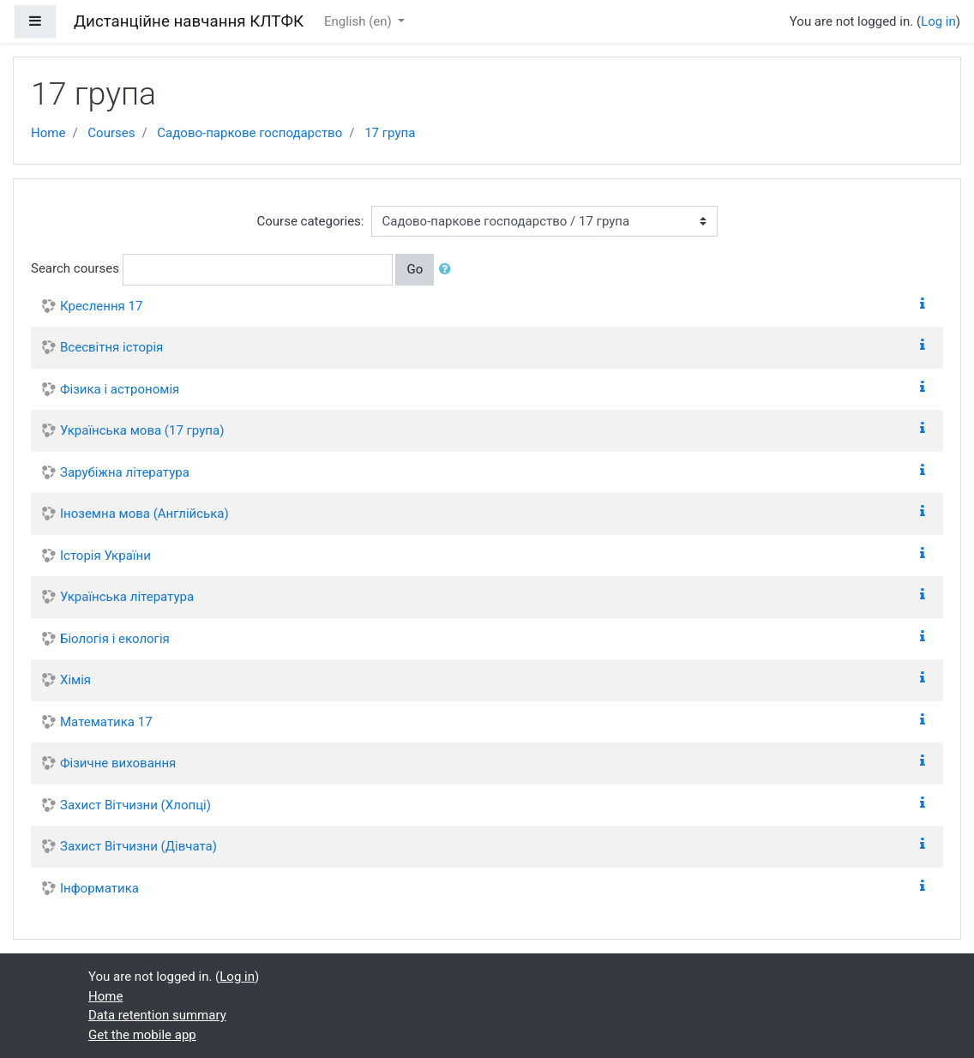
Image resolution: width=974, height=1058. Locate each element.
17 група (389, 133)
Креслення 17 (101, 306)
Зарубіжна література (124, 472)
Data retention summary (157, 1015)
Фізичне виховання (118, 763)
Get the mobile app (142, 1035)
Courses (111, 133)
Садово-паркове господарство (249, 133)
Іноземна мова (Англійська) (144, 513)
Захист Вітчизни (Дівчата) (138, 846)
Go (414, 269)
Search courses (75, 268)
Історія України (105, 555)
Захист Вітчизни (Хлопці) (135, 805)
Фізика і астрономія (119, 389)
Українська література (127, 596)
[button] (448, 269)
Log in (938, 21)
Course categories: (310, 221)
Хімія (75, 680)
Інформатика (99, 888)
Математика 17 (106, 722)
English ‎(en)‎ (359, 21)
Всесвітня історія (111, 347)
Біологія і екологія (115, 638)
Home (48, 133)
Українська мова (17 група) (142, 430)
